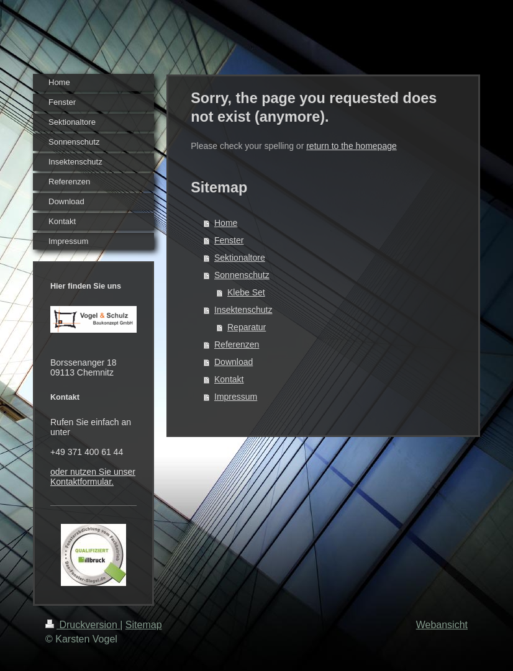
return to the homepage (351, 146)
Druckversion (82, 624)
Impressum (235, 397)
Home (225, 223)
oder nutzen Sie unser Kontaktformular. (92, 477)
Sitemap (143, 624)
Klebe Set (246, 292)
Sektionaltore (239, 258)
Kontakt (228, 379)
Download (233, 362)
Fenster (228, 240)
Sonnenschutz (242, 275)
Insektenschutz (243, 310)
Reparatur (246, 327)
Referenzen (236, 344)
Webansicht (442, 624)
